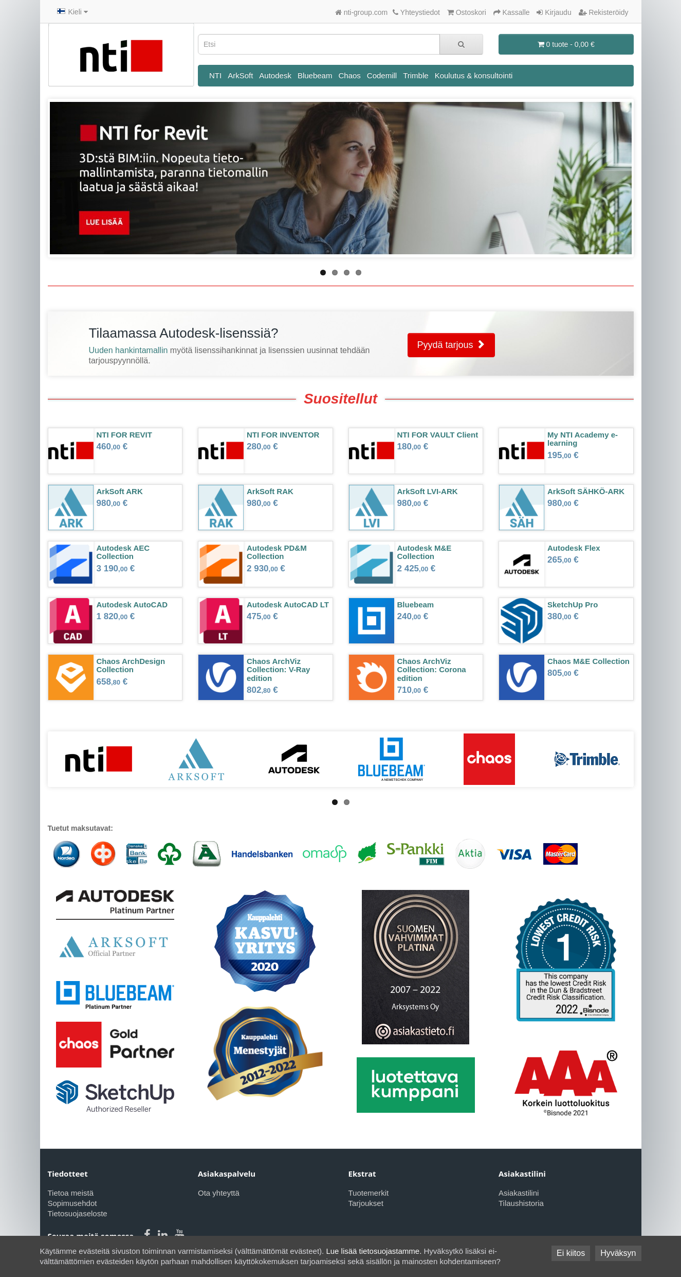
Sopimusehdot (72, 1203)
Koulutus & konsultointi (474, 75)
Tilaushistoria (521, 1203)
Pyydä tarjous (451, 344)
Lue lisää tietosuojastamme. (373, 1251)
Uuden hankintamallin (128, 350)
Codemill (382, 75)
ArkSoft (240, 75)
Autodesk (275, 75)
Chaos (349, 75)
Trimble (415, 75)
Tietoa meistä (71, 1192)
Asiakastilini (519, 1192)
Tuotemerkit (368, 1192)
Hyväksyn (618, 1253)
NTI (215, 75)
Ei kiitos (571, 1253)
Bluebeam (315, 75)
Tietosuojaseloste (77, 1213)
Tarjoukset (365, 1203)
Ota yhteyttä (219, 1192)
